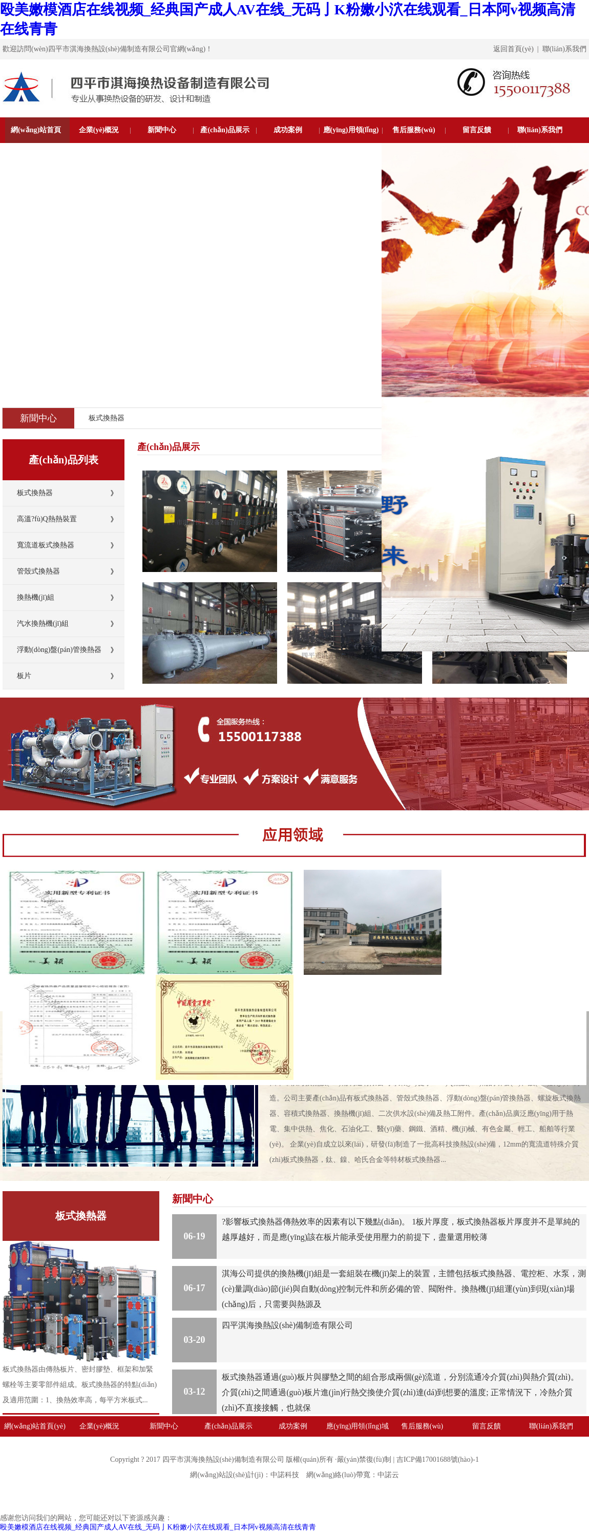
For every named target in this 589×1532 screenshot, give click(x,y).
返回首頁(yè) (513, 49)
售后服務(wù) (413, 130)
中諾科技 (284, 1475)
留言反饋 (476, 130)
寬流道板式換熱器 (45, 545)
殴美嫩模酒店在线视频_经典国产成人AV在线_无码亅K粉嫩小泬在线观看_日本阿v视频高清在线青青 (158, 1527)
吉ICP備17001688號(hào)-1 (437, 1459)
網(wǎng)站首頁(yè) (36, 142)
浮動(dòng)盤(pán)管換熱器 (59, 649)
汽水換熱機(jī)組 (43, 623)
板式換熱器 (106, 418)
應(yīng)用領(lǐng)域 (351, 142)
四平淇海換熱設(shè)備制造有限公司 (287, 1325)
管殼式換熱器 (38, 571)
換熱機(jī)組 (35, 597)
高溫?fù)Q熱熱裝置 (47, 519)
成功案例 (288, 130)
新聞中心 (162, 130)
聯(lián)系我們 (564, 49)
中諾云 (388, 1475)
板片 (24, 676)
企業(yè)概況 (99, 130)
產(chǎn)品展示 (224, 130)
